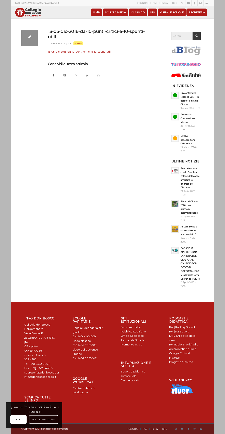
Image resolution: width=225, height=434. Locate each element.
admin (78, 43)
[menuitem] (143, 3)
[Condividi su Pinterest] (87, 75)
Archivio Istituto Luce (182, 349)
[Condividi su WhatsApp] (75, 75)
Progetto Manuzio (181, 362)
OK (18, 419)
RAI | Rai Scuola (179, 331)
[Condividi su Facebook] (53, 75)
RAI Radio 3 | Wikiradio (183, 344)
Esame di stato (130, 380)
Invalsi (138, 344)
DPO (174, 3)
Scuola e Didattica (133, 371)
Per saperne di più (43, 419)
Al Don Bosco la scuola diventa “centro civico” (189, 230)
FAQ (155, 3)
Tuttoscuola (128, 376)
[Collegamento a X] (182, 3)
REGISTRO (142, 3)
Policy (164, 3)
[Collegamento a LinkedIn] (207, 3)
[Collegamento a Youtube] (188, 3)
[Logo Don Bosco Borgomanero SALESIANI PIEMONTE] (28, 12)
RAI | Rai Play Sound (182, 327)
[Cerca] (186, 36)
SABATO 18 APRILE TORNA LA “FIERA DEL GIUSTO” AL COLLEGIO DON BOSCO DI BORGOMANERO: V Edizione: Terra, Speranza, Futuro (190, 263)
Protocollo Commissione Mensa (188, 118)
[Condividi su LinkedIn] (98, 75)
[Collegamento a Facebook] (194, 3)
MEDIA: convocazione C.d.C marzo (188, 140)
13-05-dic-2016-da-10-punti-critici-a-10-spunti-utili (79, 51)
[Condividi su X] (64, 75)
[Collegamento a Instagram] (200, 3)
